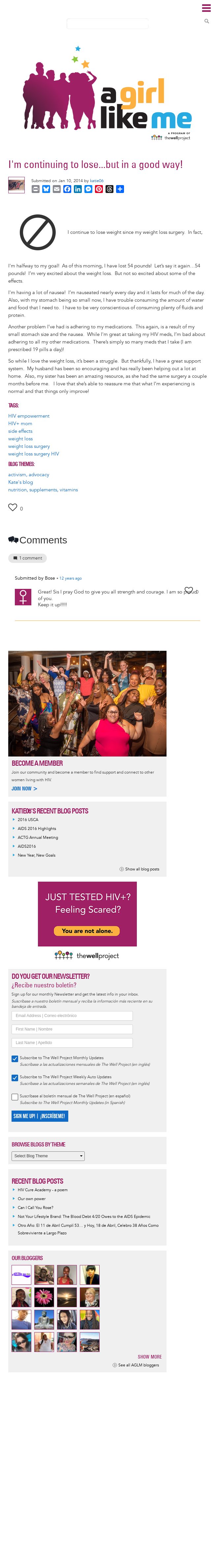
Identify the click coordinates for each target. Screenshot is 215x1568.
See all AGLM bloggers (138, 1365)
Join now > (25, 788)
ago (70, 578)
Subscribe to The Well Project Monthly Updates (62, 1058)
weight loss (20, 439)
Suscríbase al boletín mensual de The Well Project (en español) (75, 1096)
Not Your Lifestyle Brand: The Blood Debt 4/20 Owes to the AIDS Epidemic (84, 1216)
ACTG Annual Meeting (38, 837)
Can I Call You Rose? (35, 1207)
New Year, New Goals (36, 855)
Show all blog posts (142, 869)
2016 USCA (28, 819)
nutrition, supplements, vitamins (43, 490)
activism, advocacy (28, 475)
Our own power (32, 1199)
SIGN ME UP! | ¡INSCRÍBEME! (39, 1116)
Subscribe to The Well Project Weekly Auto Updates (65, 1077)
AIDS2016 (27, 846)
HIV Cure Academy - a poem (43, 1190)
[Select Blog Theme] (48, 1156)
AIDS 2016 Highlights (37, 828)
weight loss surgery (29, 446)
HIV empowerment (28, 416)
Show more (150, 1357)
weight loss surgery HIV (33, 454)
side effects (20, 431)
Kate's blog (20, 482)
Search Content (206, 21)
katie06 (97, 180)
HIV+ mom (20, 424)
